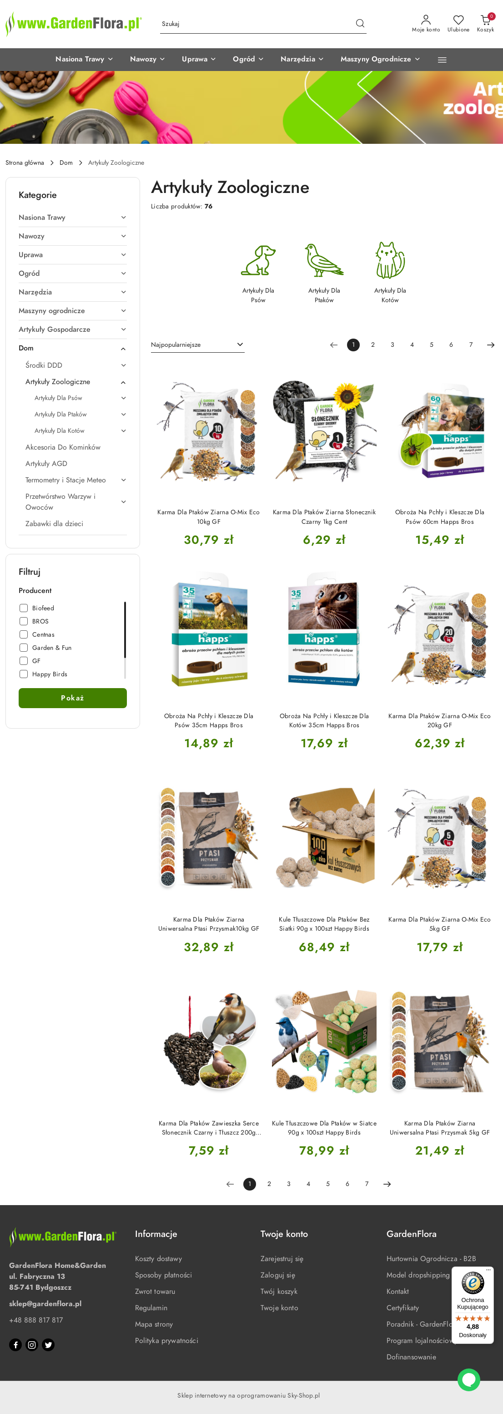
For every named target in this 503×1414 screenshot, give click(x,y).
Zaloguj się (278, 1275)
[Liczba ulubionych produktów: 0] (458, 24)
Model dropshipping (418, 1275)
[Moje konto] (426, 24)
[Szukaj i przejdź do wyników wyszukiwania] (360, 24)
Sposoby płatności (163, 1275)
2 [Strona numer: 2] (373, 344)
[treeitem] (73, 217)
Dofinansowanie (411, 1357)
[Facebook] (15, 1344)
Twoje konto (279, 1308)
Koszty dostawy (158, 1259)
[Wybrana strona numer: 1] (353, 345)
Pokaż (73, 698)
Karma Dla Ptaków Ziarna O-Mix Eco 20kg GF (439, 721)
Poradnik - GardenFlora (423, 1324)
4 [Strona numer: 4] (412, 344)
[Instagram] (31, 1344)
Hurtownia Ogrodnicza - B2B (431, 1259)
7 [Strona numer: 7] (471, 344)
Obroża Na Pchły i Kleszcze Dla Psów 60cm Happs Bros (439, 517)
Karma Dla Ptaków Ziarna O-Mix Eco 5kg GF (439, 924)
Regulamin (151, 1308)
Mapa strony (154, 1324)
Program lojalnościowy (422, 1341)
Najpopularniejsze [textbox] (176, 344)
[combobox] (198, 345)
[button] (34, 59)
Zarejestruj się (282, 1259)
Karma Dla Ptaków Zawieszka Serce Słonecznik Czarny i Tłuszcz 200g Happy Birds (209, 1128)
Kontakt (398, 1292)
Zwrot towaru (155, 1292)
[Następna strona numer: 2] (491, 345)
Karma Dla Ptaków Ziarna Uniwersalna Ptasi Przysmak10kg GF (208, 924)
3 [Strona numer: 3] (392, 344)
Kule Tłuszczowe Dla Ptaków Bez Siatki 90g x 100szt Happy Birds (324, 924)
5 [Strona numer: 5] (431, 344)
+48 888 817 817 (36, 1320)
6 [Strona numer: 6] (451, 344)
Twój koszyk (279, 1292)
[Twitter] (48, 1344)
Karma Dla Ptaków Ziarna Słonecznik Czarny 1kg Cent (324, 517)
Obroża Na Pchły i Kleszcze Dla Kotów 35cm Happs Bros (324, 721)
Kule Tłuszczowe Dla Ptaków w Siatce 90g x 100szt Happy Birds (324, 1128)
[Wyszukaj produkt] (263, 24)
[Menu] (488, 1272)
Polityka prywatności (166, 1341)
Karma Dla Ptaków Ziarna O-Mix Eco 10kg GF (208, 517)
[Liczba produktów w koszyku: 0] (485, 24)
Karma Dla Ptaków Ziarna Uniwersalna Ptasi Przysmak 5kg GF (440, 1128)
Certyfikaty (403, 1308)
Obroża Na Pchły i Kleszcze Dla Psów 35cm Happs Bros (208, 721)
